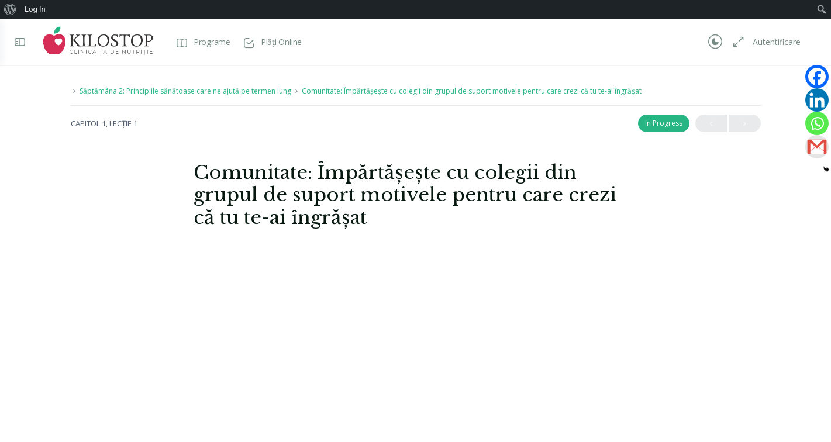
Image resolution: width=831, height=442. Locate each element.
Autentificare (777, 41)
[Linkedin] (817, 100)
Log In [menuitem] (35, 9)
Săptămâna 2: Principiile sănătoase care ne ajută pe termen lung (185, 91)
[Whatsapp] (817, 123)
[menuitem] (10, 9)
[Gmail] (817, 146)
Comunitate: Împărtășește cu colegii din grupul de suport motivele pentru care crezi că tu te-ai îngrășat (472, 91)
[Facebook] (817, 76)
